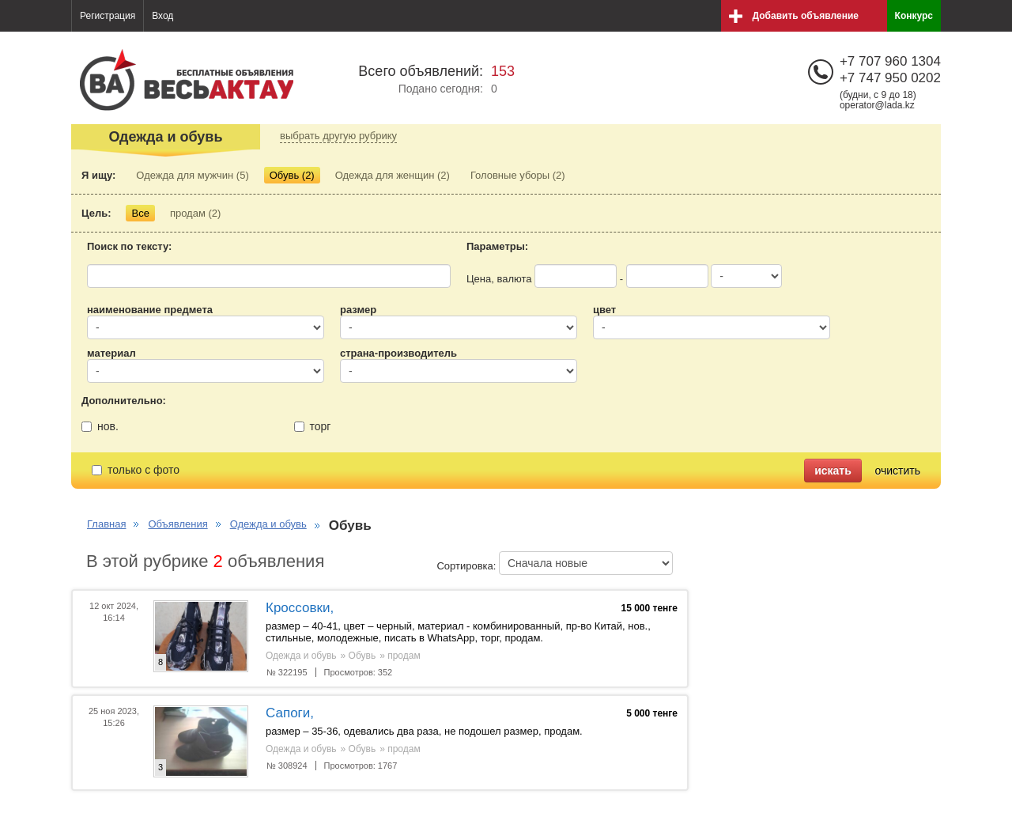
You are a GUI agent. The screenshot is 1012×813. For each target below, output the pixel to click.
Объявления (177, 524)
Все (140, 213)
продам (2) (195, 213)
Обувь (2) (292, 175)
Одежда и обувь (268, 524)
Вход (162, 15)
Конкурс (914, 15)
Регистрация (107, 15)
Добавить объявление (806, 15)
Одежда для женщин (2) (392, 175)
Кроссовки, (300, 607)
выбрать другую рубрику (338, 136)
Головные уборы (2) (517, 175)
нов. (100, 426)
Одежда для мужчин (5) (192, 175)
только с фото (135, 469)
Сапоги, (290, 712)
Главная (106, 524)
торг (312, 426)
